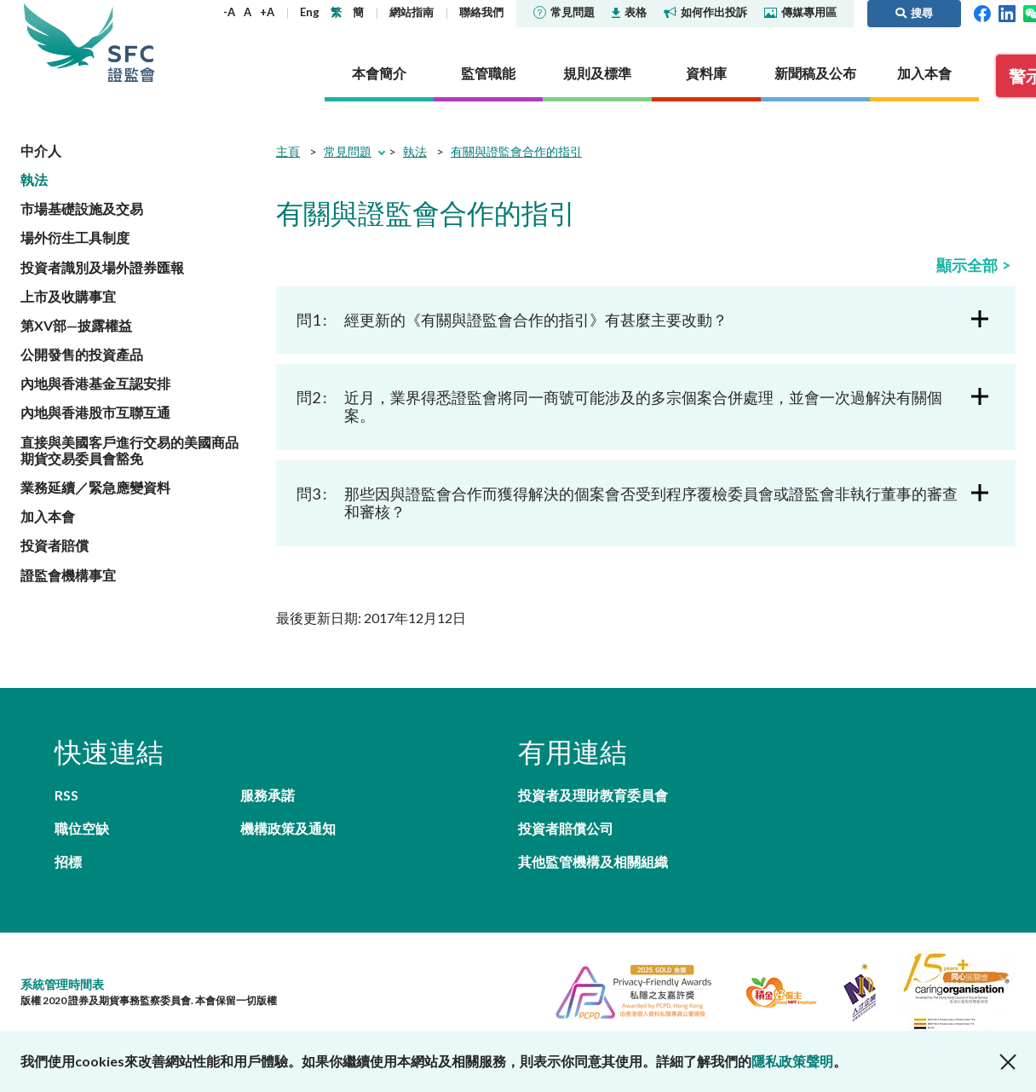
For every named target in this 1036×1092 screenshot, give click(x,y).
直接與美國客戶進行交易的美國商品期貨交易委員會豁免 (129, 450)
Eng (309, 12)
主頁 (288, 151)
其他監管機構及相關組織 (593, 861)
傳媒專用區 (800, 12)
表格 (629, 12)
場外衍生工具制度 (75, 237)
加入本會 (47, 516)
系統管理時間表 (62, 984)
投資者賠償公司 (565, 828)
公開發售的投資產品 (81, 354)
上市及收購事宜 (68, 296)
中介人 (40, 150)
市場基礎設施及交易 (81, 208)
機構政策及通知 (288, 828)
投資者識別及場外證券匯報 (102, 267)
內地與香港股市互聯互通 (95, 412)
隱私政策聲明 (792, 1061)
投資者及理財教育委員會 (593, 795)
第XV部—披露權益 (76, 325)
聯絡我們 (481, 12)
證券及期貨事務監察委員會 (131, 42)
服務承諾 (267, 795)
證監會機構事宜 (68, 575)
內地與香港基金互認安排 (95, 383)
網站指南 (411, 12)
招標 (68, 861)
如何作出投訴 (705, 12)
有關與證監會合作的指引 (516, 151)
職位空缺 (82, 828)
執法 (34, 179)
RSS (66, 795)
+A (267, 12)
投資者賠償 (54, 545)
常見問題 (564, 12)
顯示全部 (967, 265)
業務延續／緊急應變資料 (95, 487)
